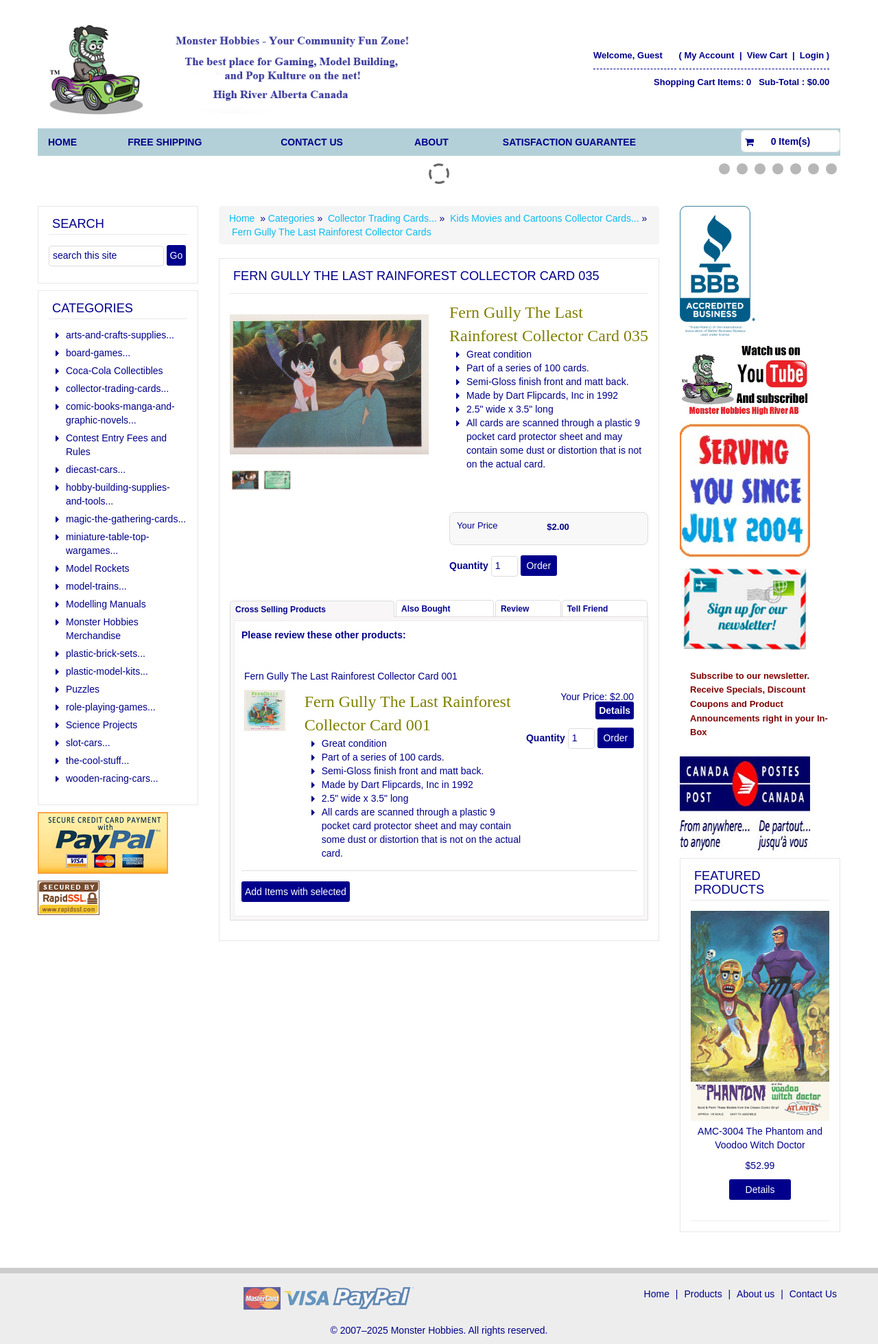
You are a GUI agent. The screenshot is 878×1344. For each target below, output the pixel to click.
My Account (709, 55)
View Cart (768, 55)
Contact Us (312, 142)
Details (614, 710)
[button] (701, 1064)
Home (62, 142)
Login (812, 55)
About (431, 142)
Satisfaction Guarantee (569, 142)
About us (755, 1293)
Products (703, 1293)
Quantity (468, 565)
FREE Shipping (165, 142)
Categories (293, 218)
